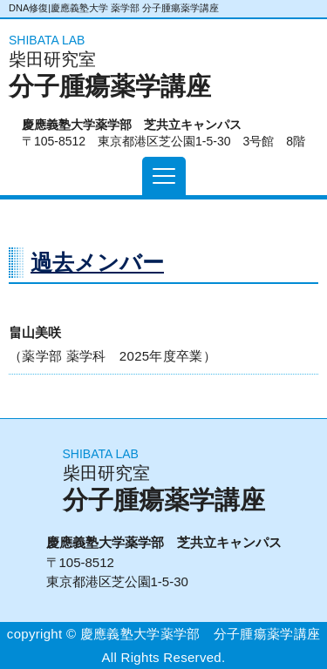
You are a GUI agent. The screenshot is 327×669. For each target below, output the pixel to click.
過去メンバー (97, 262)
